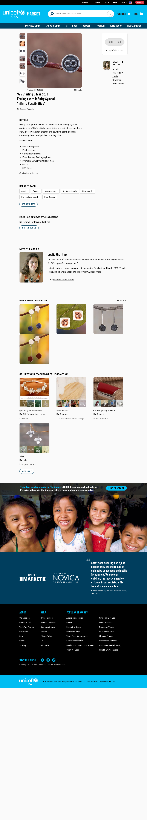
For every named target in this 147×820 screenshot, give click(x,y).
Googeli (100, 414)
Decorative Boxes (73, 627)
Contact (44, 632)
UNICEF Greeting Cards (108, 650)
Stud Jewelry (49, 197)
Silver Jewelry (87, 191)
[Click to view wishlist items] (124, 13)
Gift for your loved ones (34, 414)
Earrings (36, 191)
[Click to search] (110, 14)
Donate (22, 641)
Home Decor (116, 25)
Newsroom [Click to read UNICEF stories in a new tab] (24, 632)
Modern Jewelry (51, 191)
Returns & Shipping (49, 622)
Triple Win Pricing (26, 627)
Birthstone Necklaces (108, 641)
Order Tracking (47, 618)
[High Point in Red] (34, 349)
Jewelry (87, 25)
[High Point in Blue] (34, 319)
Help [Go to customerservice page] (115, 2)
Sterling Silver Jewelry (30, 197)
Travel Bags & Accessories (77, 636)
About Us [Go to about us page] (85, 2)
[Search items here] (77, 13)
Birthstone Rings (73, 632)
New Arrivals (134, 25)
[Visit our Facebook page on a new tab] (42, 660)
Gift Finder (71, 25)
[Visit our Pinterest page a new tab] (54, 660)
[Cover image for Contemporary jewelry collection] (108, 392)
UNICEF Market (25, 622)
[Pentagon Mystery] (108, 319)
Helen (25, 460)
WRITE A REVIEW (29, 228)
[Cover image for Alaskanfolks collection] (71, 392)
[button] (22, 36)
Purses (69, 622)
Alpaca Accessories (74, 618)
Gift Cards (45, 645)
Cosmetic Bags (72, 650)
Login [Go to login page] (106, 2)
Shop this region (116, 488)
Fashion (101, 25)
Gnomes (63, 414)
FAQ (42, 641)
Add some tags (28, 204)
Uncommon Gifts (106, 632)
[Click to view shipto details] (127, 2)
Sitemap (22, 645)
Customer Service (48, 627)
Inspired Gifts (32, 25)
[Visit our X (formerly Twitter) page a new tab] (48, 660)
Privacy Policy (46, 636)
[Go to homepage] (21, 14)
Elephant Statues (106, 636)
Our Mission (24, 618)
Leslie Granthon (58, 254)
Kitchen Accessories (74, 641)
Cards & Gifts (53, 25)
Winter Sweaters (106, 622)
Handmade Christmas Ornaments (80, 645)
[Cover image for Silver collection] (34, 438)
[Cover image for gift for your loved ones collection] (34, 392)
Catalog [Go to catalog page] (97, 2)
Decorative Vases (106, 627)
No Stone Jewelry (70, 191)
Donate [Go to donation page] (140, 2)
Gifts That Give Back (107, 618)
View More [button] (27, 471)
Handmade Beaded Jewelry (110, 645)
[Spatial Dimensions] (71, 319)
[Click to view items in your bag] (138, 14)
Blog (21, 636)
